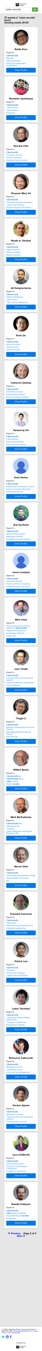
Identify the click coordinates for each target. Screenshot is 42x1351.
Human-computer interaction (18, 629)
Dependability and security (17, 935)
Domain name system (15, 1240)
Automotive (11, 983)
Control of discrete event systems (20, 731)
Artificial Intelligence (14, 315)
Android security (13, 367)
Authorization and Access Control (20, 521)
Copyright (10, 883)
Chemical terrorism (14, 1140)
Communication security (16, 1196)
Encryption (10, 115)
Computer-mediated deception (19, 212)
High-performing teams (16, 677)
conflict (12, 832)
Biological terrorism (14, 1137)
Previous (14, 1316)
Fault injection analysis (15, 421)
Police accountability (14, 472)
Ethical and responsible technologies (16, 64)
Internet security (13, 372)
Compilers (10, 1035)
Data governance (13, 61)
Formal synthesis (13, 734)
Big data (9, 58)
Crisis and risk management (18, 1143)
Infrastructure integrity (15, 1037)
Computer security (14, 161)
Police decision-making (16, 475)
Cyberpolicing (12, 469)
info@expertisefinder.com (22, 1331)
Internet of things (13, 266)
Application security (14, 575)
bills (14, 878)
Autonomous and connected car (19, 986)
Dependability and (17, 1294)
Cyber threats (12, 110)
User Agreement (14, 1333)
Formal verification (14, 164)
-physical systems (16, 1292)
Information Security (14, 526)
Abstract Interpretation (15, 572)
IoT (7, 937)
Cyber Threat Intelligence (17, 320)
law (13, 826)
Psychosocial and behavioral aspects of (18, 673)
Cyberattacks (11, 112)
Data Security (11, 787)
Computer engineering (16, 988)
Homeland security (14, 623)
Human (12, 834)
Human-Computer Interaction (18, 523)
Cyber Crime (11, 318)
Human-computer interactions (18, 218)
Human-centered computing (18, 626)
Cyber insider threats (15, 215)
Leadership (11, 682)
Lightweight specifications (17, 1040)
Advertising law (12, 880)
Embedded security (14, 418)
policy (14, 829)
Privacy (4, 1333)
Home (35, 1331)
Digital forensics (13, 264)
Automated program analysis (18, 577)
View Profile (21, 72)
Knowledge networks (15, 680)
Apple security (12, 369)
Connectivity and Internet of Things (20, 932)
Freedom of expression (16, 1247)
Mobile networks (13, 269)
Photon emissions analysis (17, 423)
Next (21, 1318)
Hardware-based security (17, 166)
